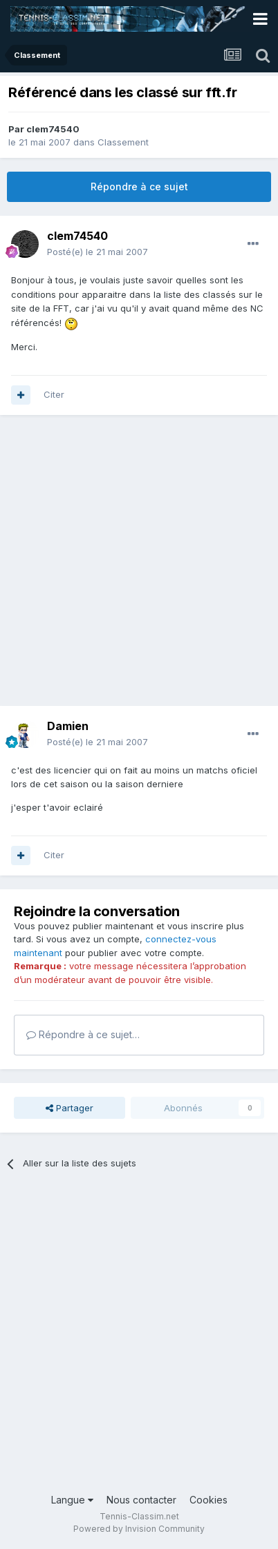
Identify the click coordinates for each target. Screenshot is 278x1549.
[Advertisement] (139, 567)
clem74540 (53, 128)
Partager (69, 1107)
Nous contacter (141, 1500)
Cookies (208, 1500)
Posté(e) (97, 251)
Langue (72, 1500)
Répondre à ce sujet (139, 186)
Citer (54, 394)
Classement (123, 142)
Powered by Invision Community (139, 1528)
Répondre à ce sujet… (83, 1034)
